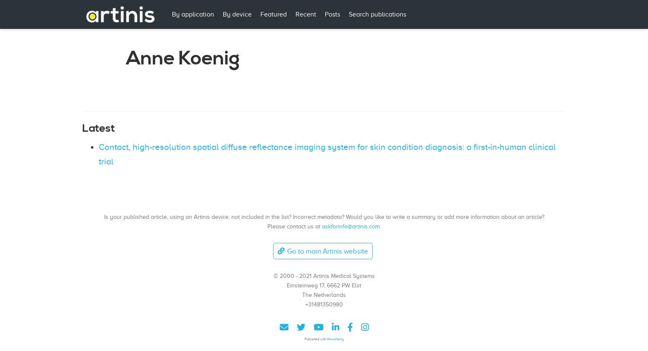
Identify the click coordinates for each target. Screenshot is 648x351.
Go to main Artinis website (323, 251)
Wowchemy (335, 339)
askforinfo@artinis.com (351, 226)
